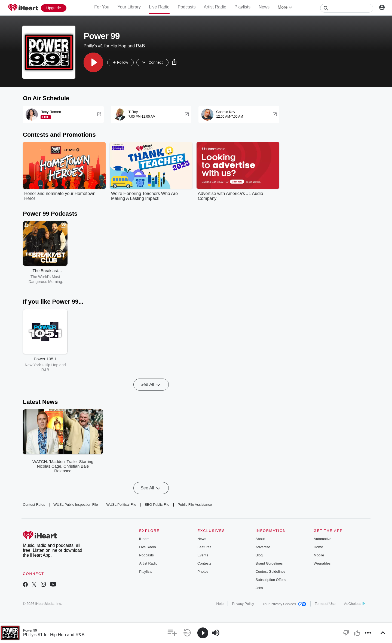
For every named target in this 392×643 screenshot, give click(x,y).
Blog (259, 555)
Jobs (259, 588)
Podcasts (187, 7)
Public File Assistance (195, 504)
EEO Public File (157, 504)
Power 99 (30, 630)
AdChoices (354, 604)
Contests (204, 563)
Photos (202, 571)
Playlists (242, 7)
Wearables (322, 563)
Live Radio (159, 7)
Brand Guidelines (269, 563)
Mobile (319, 555)
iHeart (144, 539)
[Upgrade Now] (53, 8)
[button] (93, 62)
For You (101, 7)
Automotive (322, 539)
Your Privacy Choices (284, 604)
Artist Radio (215, 7)
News (264, 7)
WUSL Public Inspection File (75, 504)
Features (204, 547)
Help (220, 604)
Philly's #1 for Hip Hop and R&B (53, 634)
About (260, 539)
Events (202, 555)
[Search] (346, 8)
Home (318, 547)
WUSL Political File (121, 504)
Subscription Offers (271, 580)
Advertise (263, 547)
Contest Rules (34, 504)
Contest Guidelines (271, 571)
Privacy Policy (243, 604)
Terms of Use (325, 604)
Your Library (129, 7)
